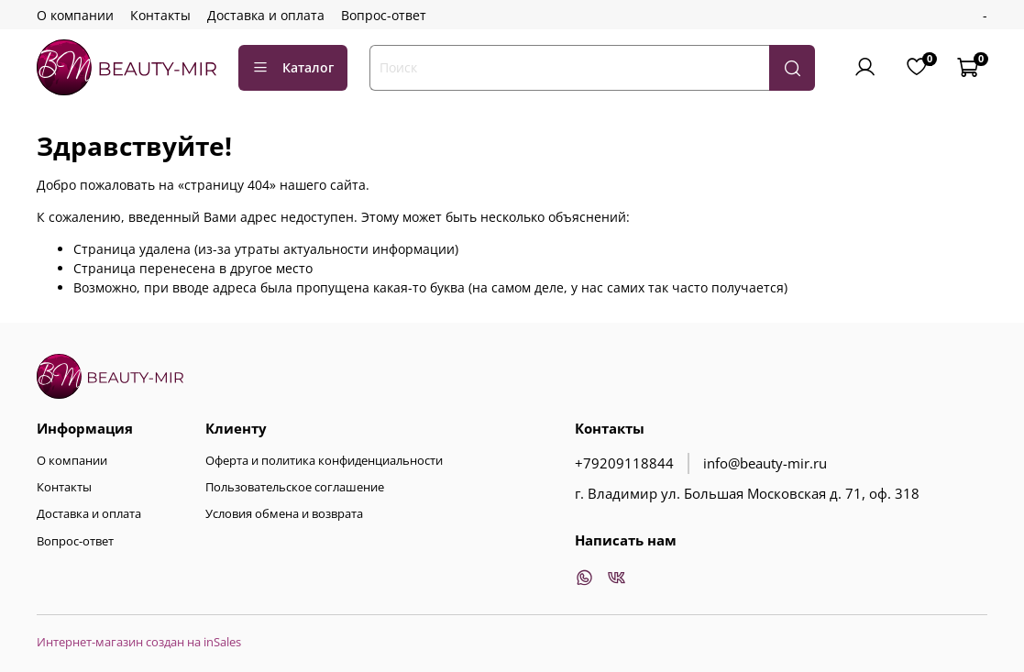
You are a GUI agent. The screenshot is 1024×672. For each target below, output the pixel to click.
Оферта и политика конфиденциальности (324, 460)
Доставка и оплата (266, 15)
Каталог (293, 67)
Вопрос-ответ (383, 15)
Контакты (160, 15)
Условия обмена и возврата (284, 514)
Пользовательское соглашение (294, 487)
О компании (75, 15)
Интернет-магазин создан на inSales (139, 642)
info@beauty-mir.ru (765, 463)
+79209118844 (624, 463)
